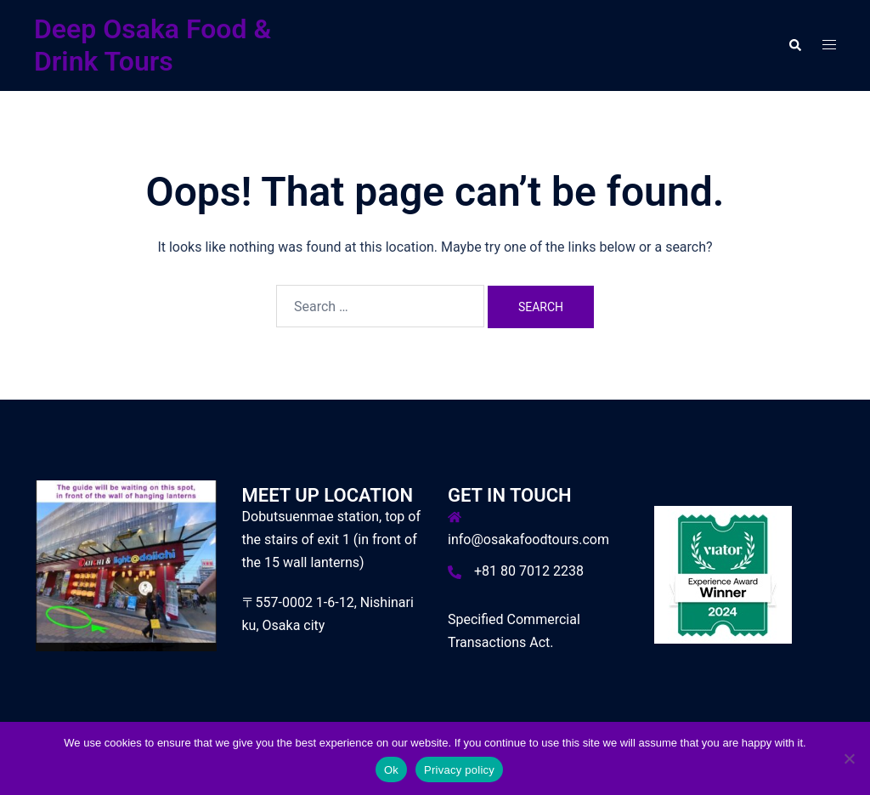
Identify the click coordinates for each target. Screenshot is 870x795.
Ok (391, 770)
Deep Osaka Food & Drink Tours (152, 45)
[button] (794, 45)
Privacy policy (459, 770)
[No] (848, 758)
